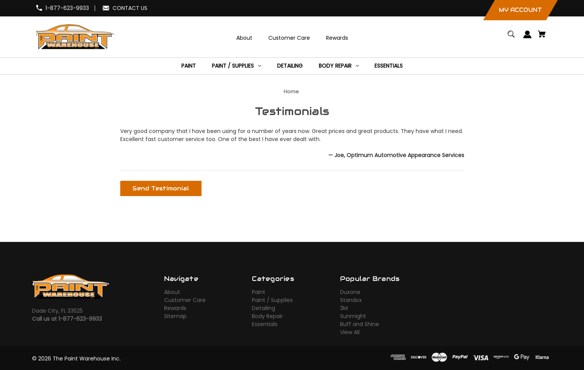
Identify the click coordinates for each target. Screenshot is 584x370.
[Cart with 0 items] (542, 37)
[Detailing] (289, 66)
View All (350, 332)
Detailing (263, 308)
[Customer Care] (289, 38)
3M (344, 308)
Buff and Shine (359, 324)
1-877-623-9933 (67, 8)
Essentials (264, 324)
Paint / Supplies (272, 300)
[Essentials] (389, 66)
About (172, 292)
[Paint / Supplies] (236, 66)
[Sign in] (527, 38)
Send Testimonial (160, 188)
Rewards (175, 308)
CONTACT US (130, 8)
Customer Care (185, 300)
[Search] (511, 37)
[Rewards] (337, 38)
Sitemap (175, 316)
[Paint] (188, 66)
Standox (351, 300)
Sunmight (353, 316)
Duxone (350, 292)
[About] (244, 38)
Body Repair (267, 316)
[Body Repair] (338, 66)
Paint (258, 292)
